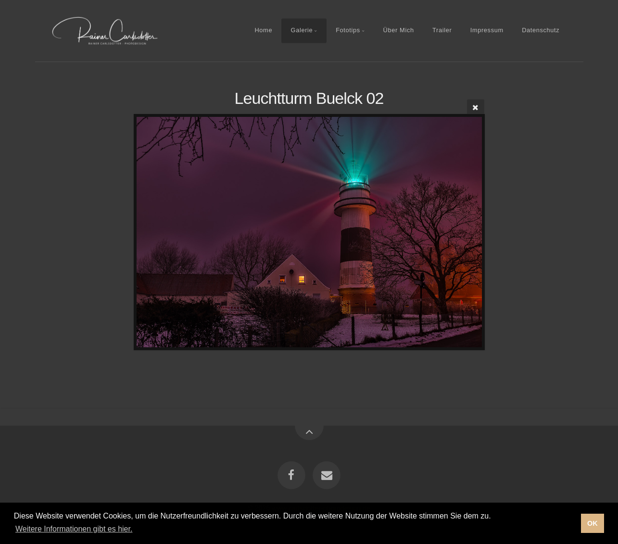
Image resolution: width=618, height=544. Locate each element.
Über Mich (398, 30)
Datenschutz (540, 30)
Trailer (442, 30)
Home (263, 30)
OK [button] (592, 523)
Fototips (348, 30)
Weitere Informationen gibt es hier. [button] (73, 529)
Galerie (302, 30)
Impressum (487, 30)
